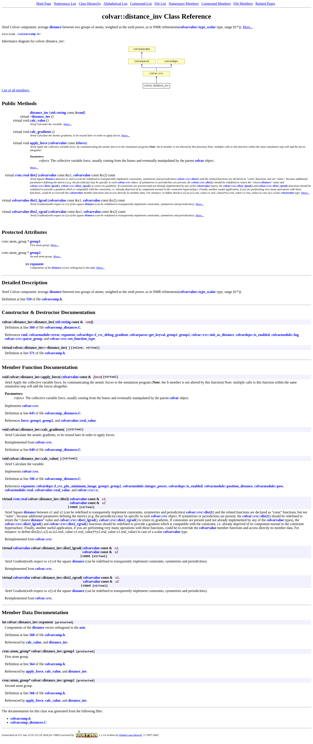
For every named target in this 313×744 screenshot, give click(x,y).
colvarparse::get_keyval (147, 335)
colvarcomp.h (29, 34)
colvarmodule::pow (268, 487)
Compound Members (216, 3)
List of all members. (16, 91)
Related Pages (265, 3)
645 (32, 414)
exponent (36, 264)
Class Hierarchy (90, 3)
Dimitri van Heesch (130, 735)
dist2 (33, 176)
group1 (35, 242)
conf (81, 113)
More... (248, 27)
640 (32, 450)
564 (32, 664)
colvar (199, 161)
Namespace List (65, 3)
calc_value (37, 121)
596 (32, 479)
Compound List (141, 3)
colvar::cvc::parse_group (23, 339)
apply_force (39, 143)
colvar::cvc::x (87, 491)
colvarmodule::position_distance (228, 487)
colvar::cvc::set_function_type (72, 339)
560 (32, 328)
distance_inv (39, 113)
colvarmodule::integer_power (145, 487)
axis (92, 268)
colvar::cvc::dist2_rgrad (75, 186)
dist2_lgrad (38, 201)
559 (29, 300)
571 (32, 353)
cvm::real (22, 176)
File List (160, 3)
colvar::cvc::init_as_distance (212, 335)
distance (55, 27)
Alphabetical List (115, 3)
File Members (243, 3)
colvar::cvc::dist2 (187, 179)
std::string (58, 113)
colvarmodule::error (44, 335)
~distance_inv (40, 117)
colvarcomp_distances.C (63, 328)
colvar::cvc (124, 183)
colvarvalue (58, 143)
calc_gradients (41, 132)
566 (32, 694)
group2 (35, 253)
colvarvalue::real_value (78, 421)
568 (32, 635)
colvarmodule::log (284, 335)
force (82, 143)
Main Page (43, 3)
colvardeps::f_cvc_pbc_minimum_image (66, 487)
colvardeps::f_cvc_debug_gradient (102, 335)
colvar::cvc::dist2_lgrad (44, 186)
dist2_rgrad (38, 212)
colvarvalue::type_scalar (197, 27)
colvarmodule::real (19, 491)
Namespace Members (184, 3)
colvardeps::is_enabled (253, 335)
